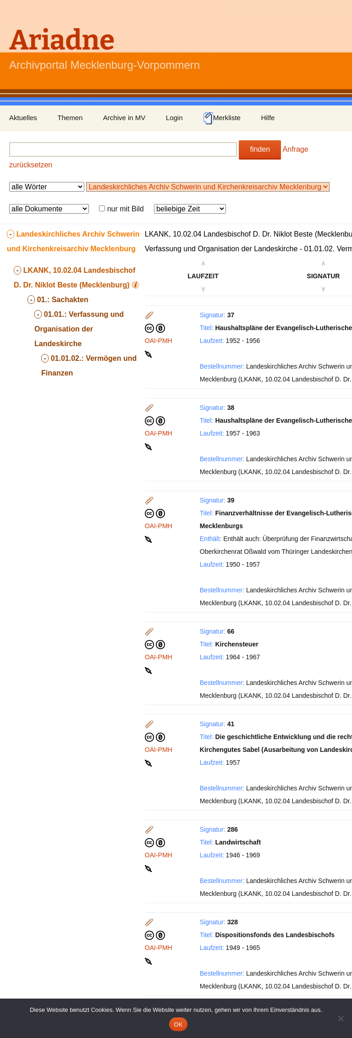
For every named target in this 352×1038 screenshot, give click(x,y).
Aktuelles (23, 117)
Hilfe (268, 117)
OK (178, 1024)
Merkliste (222, 118)
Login (174, 117)
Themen (69, 117)
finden (260, 149)
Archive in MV (124, 117)
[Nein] (340, 1018)
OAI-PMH (158, 340)
